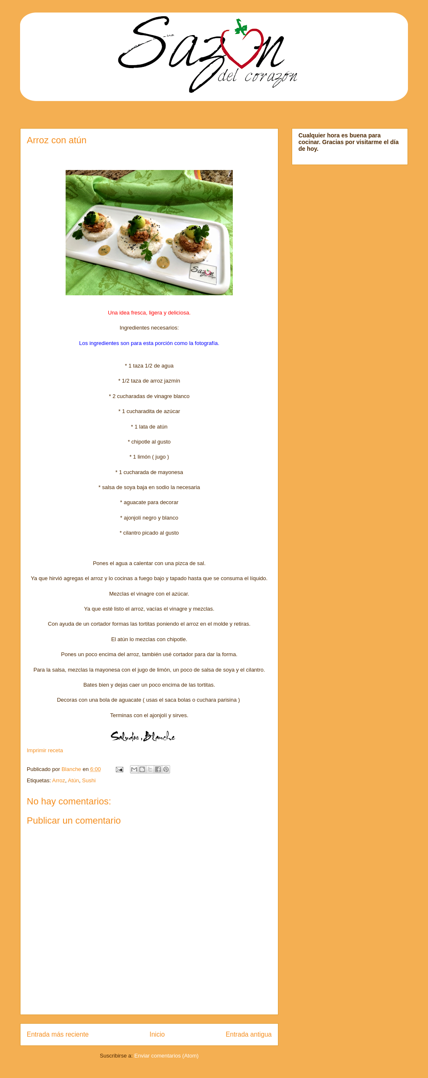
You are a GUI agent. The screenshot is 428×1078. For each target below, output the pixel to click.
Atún (73, 780)
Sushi (89, 780)
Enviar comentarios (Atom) (166, 1056)
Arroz (58, 780)
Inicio (157, 1034)
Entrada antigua (249, 1034)
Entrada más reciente (58, 1034)
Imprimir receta (45, 750)
